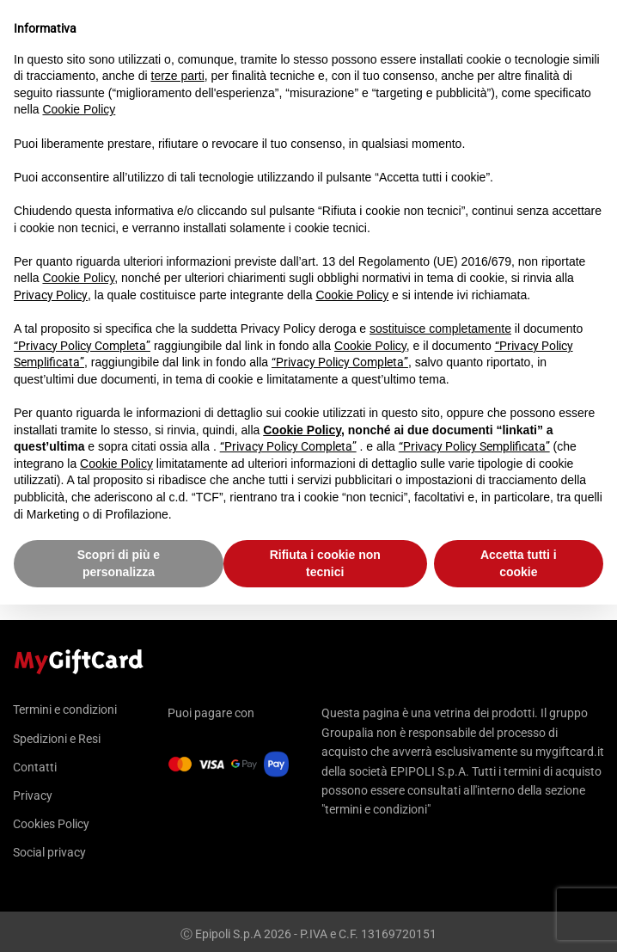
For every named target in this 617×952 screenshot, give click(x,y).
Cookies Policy (51, 824)
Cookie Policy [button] (78, 109)
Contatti (35, 767)
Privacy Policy (51, 295)
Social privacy (49, 852)
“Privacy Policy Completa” (82, 346)
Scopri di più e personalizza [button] (118, 563)
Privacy (32, 795)
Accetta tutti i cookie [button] (518, 563)
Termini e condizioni (65, 709)
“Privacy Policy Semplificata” (474, 446)
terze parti (178, 76)
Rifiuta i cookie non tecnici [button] (325, 563)
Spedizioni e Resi (57, 739)
